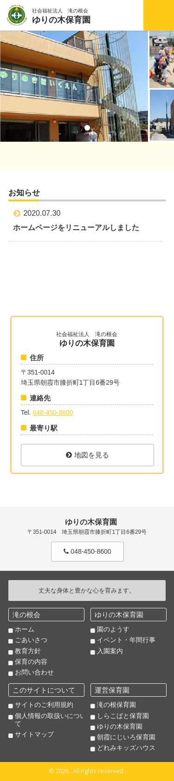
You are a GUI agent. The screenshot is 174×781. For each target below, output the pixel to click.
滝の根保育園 (116, 704)
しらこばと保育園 (123, 715)
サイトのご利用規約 (44, 704)
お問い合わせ (34, 672)
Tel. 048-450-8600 (130, 15)
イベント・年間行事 (126, 640)
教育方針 (28, 651)
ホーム (24, 629)
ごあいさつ (31, 640)
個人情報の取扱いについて (50, 719)
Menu (158, 15)
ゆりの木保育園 (119, 726)
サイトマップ (34, 734)
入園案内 (110, 651)
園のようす (113, 629)
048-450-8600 (52, 412)
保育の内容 (31, 661)
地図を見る (87, 455)
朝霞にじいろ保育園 (126, 737)
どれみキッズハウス (126, 747)
